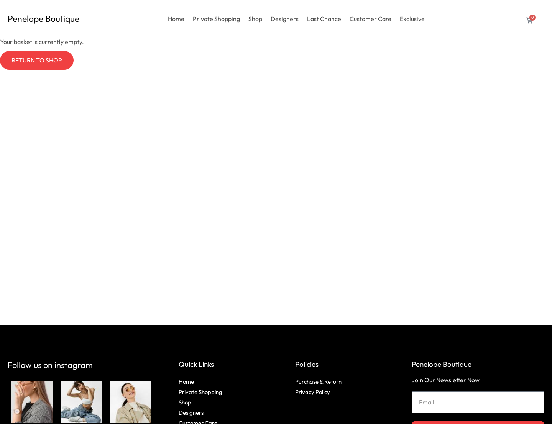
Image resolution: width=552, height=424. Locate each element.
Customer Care (370, 19)
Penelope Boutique (442, 364)
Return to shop (37, 60)
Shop (255, 19)
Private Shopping (216, 19)
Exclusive (412, 19)
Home (176, 19)
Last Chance (324, 19)
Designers (285, 19)
